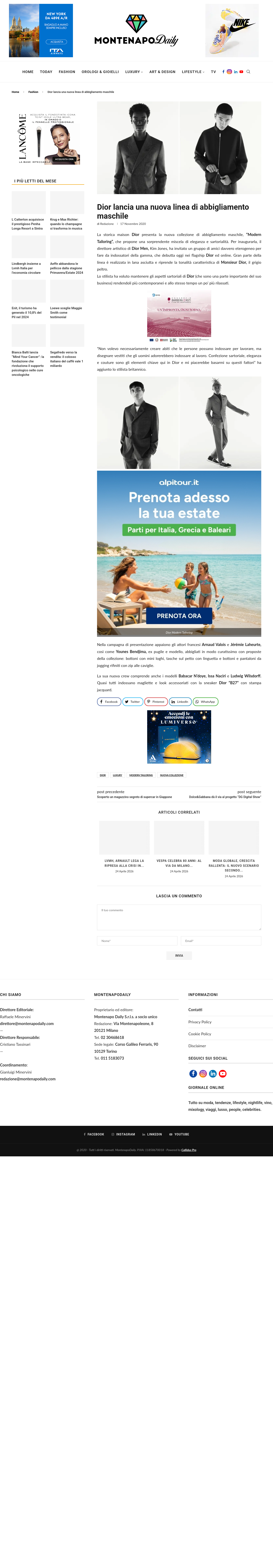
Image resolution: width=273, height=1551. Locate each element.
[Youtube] (241, 71)
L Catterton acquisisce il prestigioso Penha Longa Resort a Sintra (28, 224)
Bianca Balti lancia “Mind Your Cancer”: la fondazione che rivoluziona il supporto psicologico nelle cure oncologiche (28, 363)
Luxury (132, 72)
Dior (103, 775)
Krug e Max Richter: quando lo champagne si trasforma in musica (66, 224)
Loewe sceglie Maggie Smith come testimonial (66, 312)
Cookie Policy (199, 1033)
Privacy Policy (200, 1021)
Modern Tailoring (141, 775)
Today (46, 72)
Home (27, 72)
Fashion (67, 72)
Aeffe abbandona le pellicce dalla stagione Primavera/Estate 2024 (66, 268)
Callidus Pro (189, 1150)
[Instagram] (229, 71)
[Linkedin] (235, 71)
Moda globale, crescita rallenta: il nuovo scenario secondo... (234, 865)
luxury (117, 775)
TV (213, 72)
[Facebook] (223, 71)
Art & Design (162, 72)
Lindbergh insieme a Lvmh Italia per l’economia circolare (26, 268)
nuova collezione (171, 775)
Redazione (107, 224)
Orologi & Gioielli (100, 72)
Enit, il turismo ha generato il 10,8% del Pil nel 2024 (26, 312)
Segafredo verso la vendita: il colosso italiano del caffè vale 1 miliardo (66, 359)
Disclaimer (197, 1045)
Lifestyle (192, 72)
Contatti (195, 1009)
